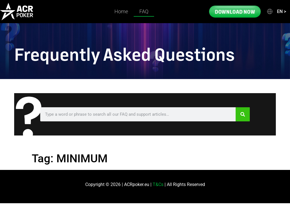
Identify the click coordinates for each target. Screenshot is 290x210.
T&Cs (158, 184)
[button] (276, 11)
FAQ (143, 11)
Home (121, 11)
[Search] (243, 114)
